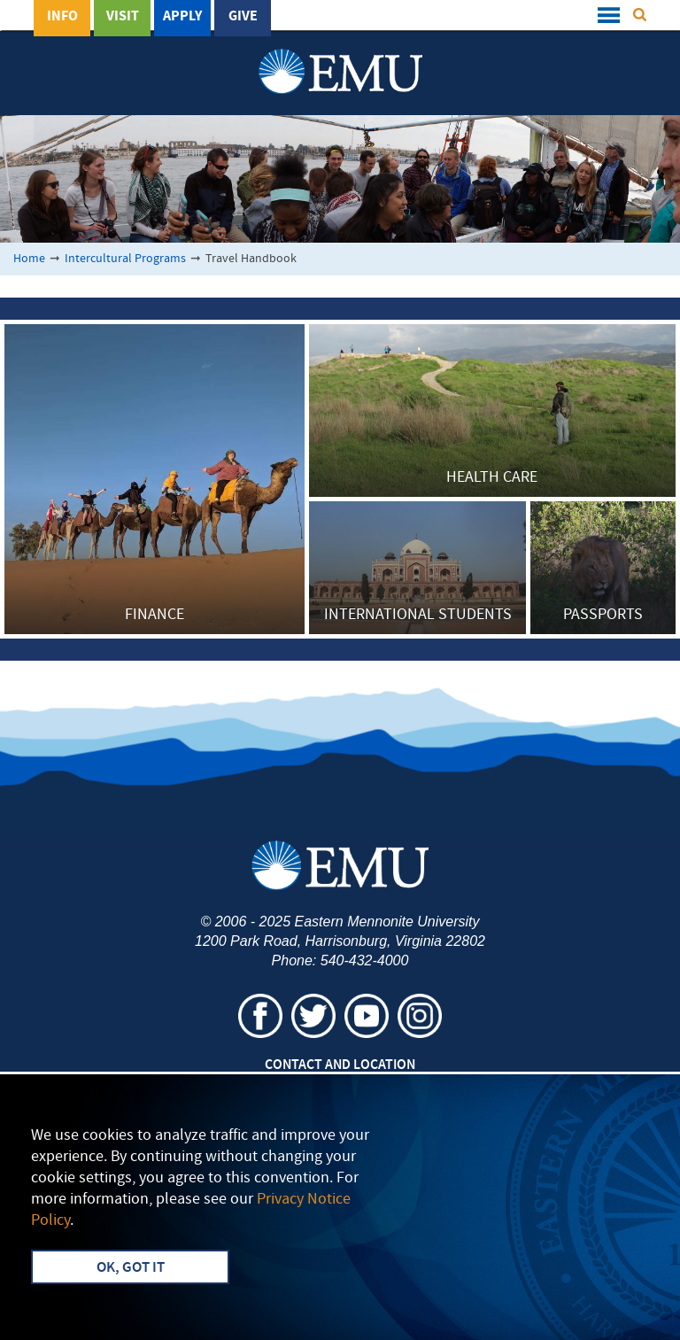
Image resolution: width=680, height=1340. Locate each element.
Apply (182, 17)
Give (243, 17)
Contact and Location (340, 1065)
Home (29, 259)
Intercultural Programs (125, 259)
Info (62, 17)
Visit (122, 17)
